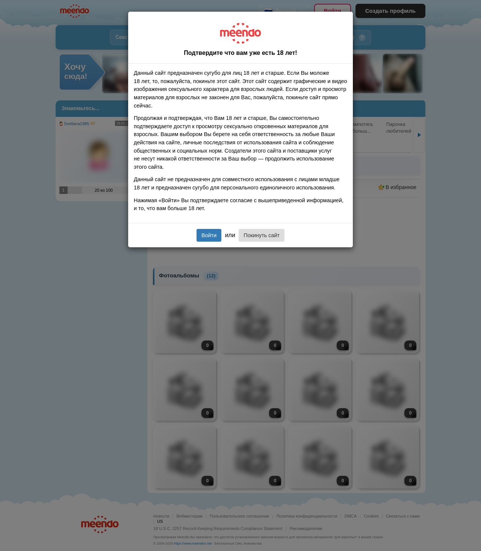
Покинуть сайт (262, 235)
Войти (208, 235)
